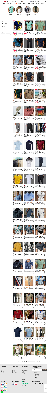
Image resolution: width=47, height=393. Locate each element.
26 (37, 361)
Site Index (2, 371)
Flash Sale (15, 3)
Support (46, 391)
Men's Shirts (3, 26)
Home (2, 18)
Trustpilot (24, 381)
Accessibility (3, 369)
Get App (46, 388)
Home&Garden (37, 3)
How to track (13, 370)
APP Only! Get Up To (27, 1)
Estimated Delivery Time (15, 374)
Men (8, 3)
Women (11, 3)
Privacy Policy (24, 372)
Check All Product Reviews (14, 373)
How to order (14, 371)
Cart (46, 385)
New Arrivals (24, 3)
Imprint (2, 370)
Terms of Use (24, 374)
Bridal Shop (19, 3)
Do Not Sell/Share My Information (25, 379)
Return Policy (24, 373)
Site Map (2, 372)
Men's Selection (8, 18)
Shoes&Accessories (31, 3)
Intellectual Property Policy (25, 371)
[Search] (16, 1)
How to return (14, 369)
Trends (4, 18)
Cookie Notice (24, 369)
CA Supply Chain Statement (24, 376)
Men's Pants (3, 29)
